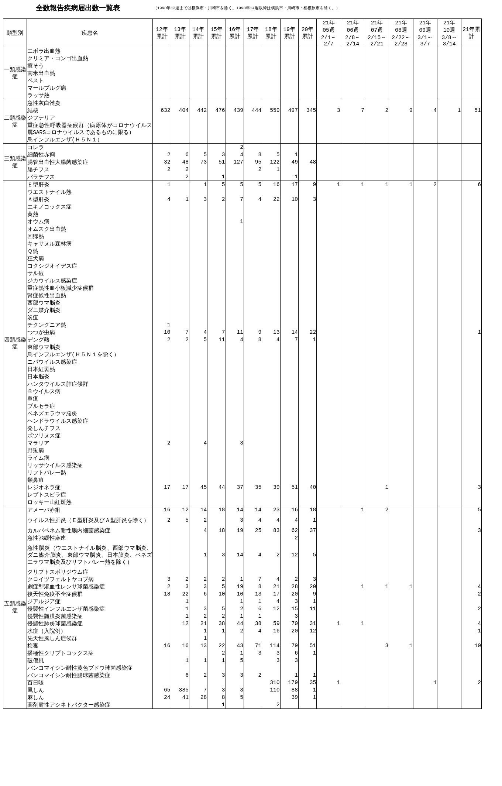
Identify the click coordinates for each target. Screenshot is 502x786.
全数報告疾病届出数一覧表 (78, 8)
